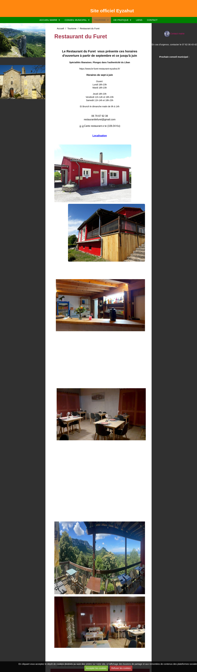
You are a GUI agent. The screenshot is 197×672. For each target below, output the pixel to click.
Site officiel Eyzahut (112, 10)
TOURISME (100, 20)
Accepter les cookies (96, 668)
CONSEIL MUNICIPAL (76, 20)
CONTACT (152, 20)
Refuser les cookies (121, 668)
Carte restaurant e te (95, 126)
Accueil (60, 28)
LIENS (139, 20)
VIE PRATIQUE (121, 20)
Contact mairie (174, 33)
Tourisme (71, 28)
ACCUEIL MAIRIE (48, 20)
